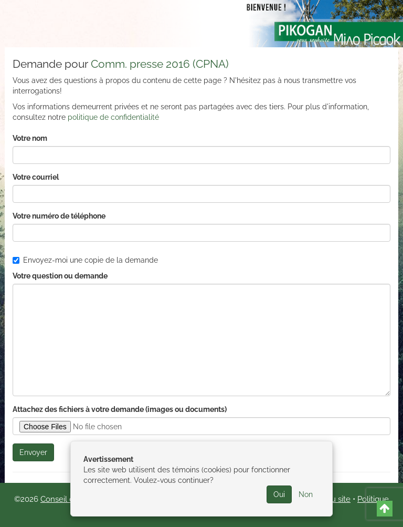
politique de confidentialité (113, 117)
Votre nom (30, 138)
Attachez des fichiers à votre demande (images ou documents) (120, 409)
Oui (279, 494)
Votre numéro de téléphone (59, 216)
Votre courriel (36, 177)
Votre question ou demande (60, 276)
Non (306, 494)
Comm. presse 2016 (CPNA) (160, 63)
